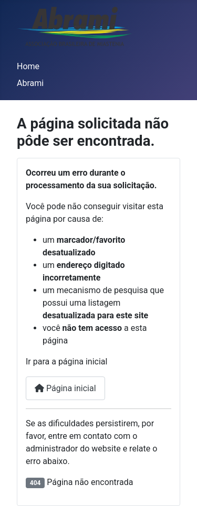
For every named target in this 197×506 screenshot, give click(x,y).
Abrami (30, 83)
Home (28, 66)
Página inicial (65, 388)
